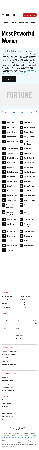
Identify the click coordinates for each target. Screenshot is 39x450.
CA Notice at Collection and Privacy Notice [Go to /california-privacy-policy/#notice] (13, 437)
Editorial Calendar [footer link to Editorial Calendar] (6, 403)
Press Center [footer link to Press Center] (5, 406)
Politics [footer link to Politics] (35, 327)
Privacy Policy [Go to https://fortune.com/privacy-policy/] (32, 435)
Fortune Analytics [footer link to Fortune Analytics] (6, 384)
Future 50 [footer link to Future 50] (22, 299)
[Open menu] (3, 15)
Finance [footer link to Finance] (4, 317)
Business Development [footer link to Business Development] (8, 390)
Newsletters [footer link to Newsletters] (5, 328)
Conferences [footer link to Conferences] (19, 335)
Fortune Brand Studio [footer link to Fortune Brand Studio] (7, 380)
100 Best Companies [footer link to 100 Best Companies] (7, 296)
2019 (5, 112)
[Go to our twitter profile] (15, 428)
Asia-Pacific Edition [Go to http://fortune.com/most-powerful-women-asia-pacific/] (24, 73)
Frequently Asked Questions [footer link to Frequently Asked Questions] (9, 351)
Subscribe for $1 (29, 15)
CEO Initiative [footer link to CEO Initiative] (19, 332)
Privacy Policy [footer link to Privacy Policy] (5, 358)
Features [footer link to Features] (4, 335)
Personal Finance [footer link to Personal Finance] (20, 338)
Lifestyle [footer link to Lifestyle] (35, 323)
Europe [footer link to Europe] (18, 320)
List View (8, 79)
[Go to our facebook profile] (12, 428)
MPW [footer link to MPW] (17, 328)
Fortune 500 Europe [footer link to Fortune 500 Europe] (7, 307)
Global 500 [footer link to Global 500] (4, 303)
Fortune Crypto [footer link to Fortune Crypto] (20, 327)
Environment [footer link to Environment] (19, 323)
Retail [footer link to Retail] (34, 320)
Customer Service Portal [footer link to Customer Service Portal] (8, 354)
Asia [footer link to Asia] (17, 317)
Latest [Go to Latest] (14, 22)
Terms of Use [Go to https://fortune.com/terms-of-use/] (23, 435)
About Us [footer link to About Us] (4, 400)
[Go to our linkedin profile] (19, 428)
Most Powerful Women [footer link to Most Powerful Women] (25, 296)
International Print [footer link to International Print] (6, 368)
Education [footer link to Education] (18, 342)
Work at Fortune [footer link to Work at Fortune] (6, 410)
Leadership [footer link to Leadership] (5, 320)
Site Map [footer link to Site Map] (4, 420)
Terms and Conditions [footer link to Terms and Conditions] (7, 416)
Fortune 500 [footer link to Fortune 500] (5, 299)
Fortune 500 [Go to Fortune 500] (23, 22)
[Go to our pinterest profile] (26, 428)
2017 (22, 112)
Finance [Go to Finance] (33, 22)
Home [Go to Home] (6, 22)
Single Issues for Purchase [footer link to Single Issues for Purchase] (9, 364)
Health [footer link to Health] (34, 317)
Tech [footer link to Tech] (3, 327)
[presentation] (2, 112)
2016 (30, 112)
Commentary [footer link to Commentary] (5, 338)
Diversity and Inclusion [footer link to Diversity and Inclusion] (8, 413)
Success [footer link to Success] (4, 323)
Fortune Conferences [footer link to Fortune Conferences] (7, 387)
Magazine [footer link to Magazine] (4, 332)
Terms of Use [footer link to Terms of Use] (5, 361)
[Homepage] (11, 15)
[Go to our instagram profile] (23, 428)
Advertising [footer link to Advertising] (5, 377)
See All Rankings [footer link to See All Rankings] (24, 307)
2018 (14, 112)
